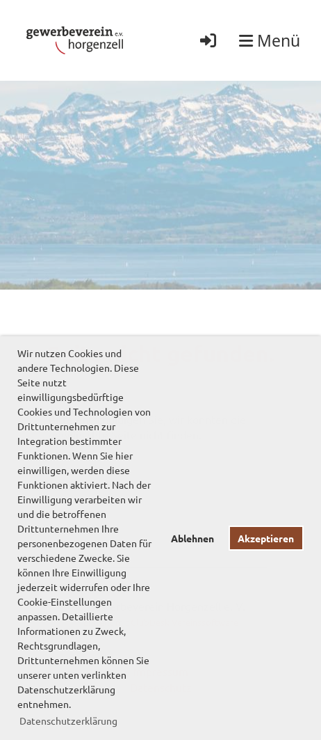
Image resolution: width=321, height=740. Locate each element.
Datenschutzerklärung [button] (68, 720)
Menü (269, 40)
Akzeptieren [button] (266, 538)
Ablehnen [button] (192, 538)
